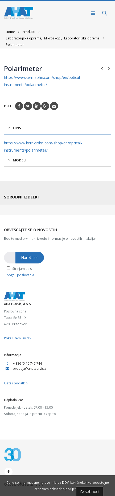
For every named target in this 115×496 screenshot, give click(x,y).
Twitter (28, 106)
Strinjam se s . (21, 271)
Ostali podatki (15, 383)
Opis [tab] (17, 127)
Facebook (19, 106)
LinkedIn (37, 106)
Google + (45, 106)
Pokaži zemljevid (17, 338)
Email (54, 106)
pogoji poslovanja (20, 275)
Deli (7, 106)
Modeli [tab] (19, 160)
